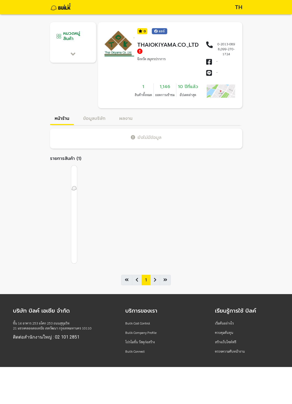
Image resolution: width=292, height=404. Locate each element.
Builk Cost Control (137, 323)
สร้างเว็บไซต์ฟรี (225, 342)
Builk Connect (135, 351)
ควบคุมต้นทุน (224, 332)
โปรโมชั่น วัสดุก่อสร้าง (140, 342)
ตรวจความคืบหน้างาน (230, 351)
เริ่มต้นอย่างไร (224, 323)
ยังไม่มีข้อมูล (146, 137)
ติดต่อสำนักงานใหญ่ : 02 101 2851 (46, 337)
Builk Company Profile (140, 332)
